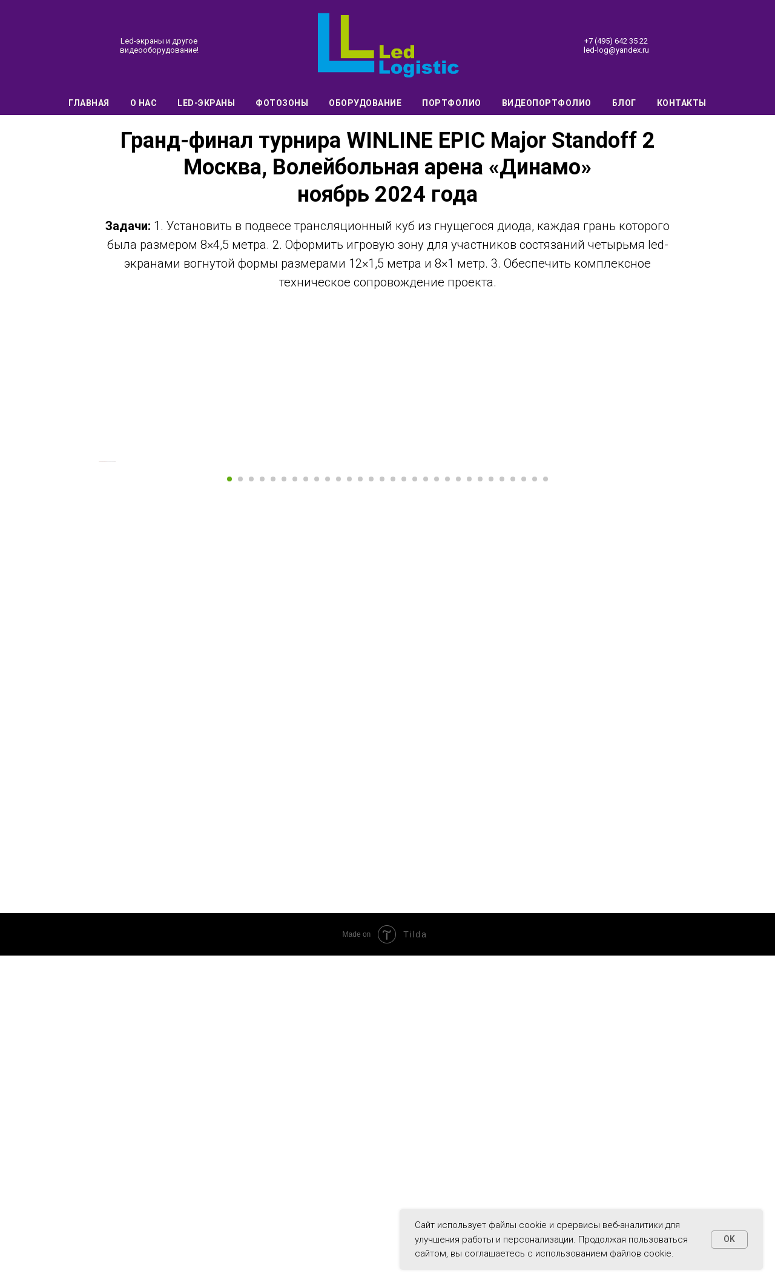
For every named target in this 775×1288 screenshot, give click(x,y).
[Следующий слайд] (678, 627)
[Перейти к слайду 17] (403, 812)
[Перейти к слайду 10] (327, 812)
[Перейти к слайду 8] (305, 812)
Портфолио (451, 103)
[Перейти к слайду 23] (469, 812)
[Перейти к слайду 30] (545, 812)
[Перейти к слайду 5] (273, 812)
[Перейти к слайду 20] (436, 812)
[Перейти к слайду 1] (229, 812)
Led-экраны (206, 103)
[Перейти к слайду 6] (284, 812)
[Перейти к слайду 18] (414, 812)
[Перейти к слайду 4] (262, 812)
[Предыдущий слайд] (97, 627)
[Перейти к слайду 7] (294, 812)
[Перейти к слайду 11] (338, 812)
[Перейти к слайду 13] (360, 812)
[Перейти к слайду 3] (251, 812)
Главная (89, 103)
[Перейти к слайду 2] (240, 812)
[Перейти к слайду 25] (491, 812)
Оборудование (365, 103)
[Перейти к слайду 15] (382, 812)
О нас (143, 103)
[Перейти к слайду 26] (502, 812)
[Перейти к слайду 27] (512, 812)
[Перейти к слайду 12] (349, 812)
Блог (624, 103)
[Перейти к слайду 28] (523, 812)
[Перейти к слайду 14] (371, 812)
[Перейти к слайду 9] (316, 812)
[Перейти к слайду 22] (458, 812)
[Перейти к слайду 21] (447, 812)
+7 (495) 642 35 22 (616, 40)
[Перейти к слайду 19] (425, 812)
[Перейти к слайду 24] (480, 812)
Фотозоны (282, 103)
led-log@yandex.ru (616, 49)
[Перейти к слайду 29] (534, 812)
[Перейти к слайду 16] (393, 812)
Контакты (682, 103)
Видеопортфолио (547, 103)
